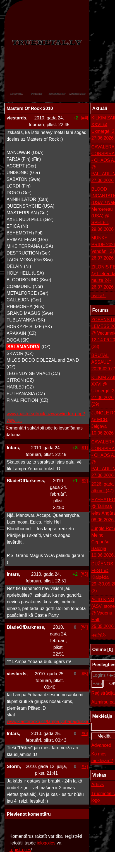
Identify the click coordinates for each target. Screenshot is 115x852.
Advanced (101, 745)
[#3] (84, 574)
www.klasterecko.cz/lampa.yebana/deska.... (50, 721)
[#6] (84, 733)
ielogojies (46, 843)
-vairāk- (98, 295)
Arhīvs (97, 784)
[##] (84, 118)
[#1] (84, 447)
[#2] (84, 480)
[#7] (84, 766)
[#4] (84, 627)
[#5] (84, 673)
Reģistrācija (103, 693)
